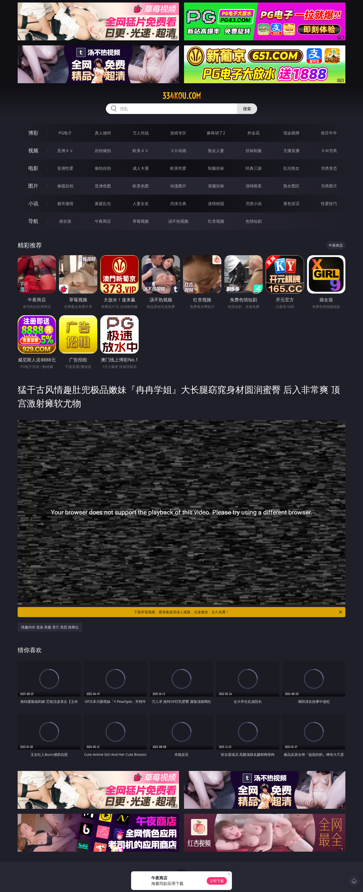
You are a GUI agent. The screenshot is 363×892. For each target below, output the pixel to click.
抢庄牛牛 (329, 133)
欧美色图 (141, 186)
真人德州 (103, 133)
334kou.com (181, 96)
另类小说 (254, 203)
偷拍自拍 (103, 168)
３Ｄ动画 (178, 150)
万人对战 (141, 133)
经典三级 (254, 168)
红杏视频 (216, 221)
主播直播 (291, 150)
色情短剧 (254, 221)
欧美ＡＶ (141, 150)
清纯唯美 (254, 186)
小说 (33, 203)
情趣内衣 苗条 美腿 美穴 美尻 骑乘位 (50, 627)
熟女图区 (291, 186)
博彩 (33, 132)
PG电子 (65, 133)
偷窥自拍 (65, 186)
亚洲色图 (103, 186)
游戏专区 (178, 133)
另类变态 (329, 168)
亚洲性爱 (65, 168)
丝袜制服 (254, 150)
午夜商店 (103, 221)
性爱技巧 (329, 203)
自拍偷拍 (103, 150)
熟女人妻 (216, 150)
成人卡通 (141, 168)
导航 (33, 221)
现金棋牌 (291, 133)
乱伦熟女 (291, 168)
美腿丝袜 (216, 186)
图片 (33, 185)
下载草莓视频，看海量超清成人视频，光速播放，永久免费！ (238, 612)
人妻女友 (141, 203)
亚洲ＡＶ (65, 150)
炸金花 (254, 133)
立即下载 (217, 880)
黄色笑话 (291, 203)
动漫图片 (178, 186)
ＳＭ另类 (329, 150)
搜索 (247, 108)
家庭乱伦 (103, 203)
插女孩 (65, 221)
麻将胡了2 (216, 133)
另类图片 (329, 186)
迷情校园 (216, 203)
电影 (33, 168)
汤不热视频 (178, 221)
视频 (33, 150)
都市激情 (65, 203)
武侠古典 (178, 203)
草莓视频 (141, 221)
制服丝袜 (216, 168)
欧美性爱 (178, 168)
